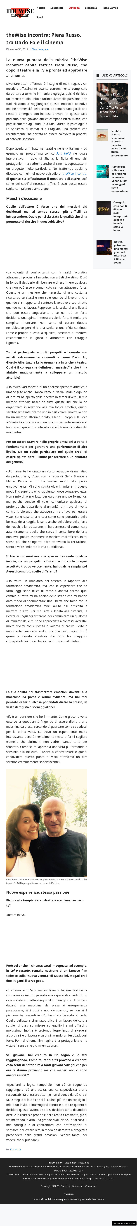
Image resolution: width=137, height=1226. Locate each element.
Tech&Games (110, 8)
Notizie (40, 8)
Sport (39, 17)
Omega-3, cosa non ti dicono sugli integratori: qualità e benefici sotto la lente (120, 216)
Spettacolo (56, 8)
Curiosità (74, 8)
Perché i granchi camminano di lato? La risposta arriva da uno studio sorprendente (119, 143)
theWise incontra (74, 174)
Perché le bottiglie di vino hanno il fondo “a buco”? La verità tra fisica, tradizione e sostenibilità (112, 103)
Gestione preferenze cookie (124, 1223)
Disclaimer (70, 1162)
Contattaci (91, 1186)
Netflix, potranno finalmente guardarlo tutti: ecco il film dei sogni (121, 252)
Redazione (83, 1162)
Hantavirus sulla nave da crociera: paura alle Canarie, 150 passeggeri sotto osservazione (119, 179)
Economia (91, 8)
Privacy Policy (55, 1162)
